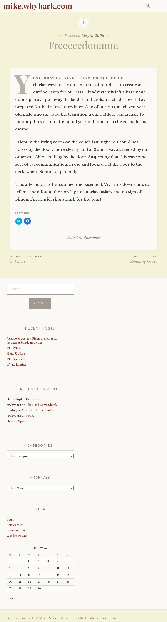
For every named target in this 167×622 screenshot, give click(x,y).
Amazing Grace (120, 259)
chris (10, 420)
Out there (47, 259)
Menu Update (16, 352)
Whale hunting (16, 363)
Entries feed (15, 524)
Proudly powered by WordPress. (30, 617)
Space (30, 414)
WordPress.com (103, 617)
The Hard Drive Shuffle (42, 404)
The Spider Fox (17, 358)
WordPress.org (17, 535)
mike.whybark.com (37, 5)
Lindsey (12, 409)
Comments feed (17, 529)
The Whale (14, 347)
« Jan (10, 597)
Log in (11, 518)
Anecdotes (91, 238)
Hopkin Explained (27, 398)
